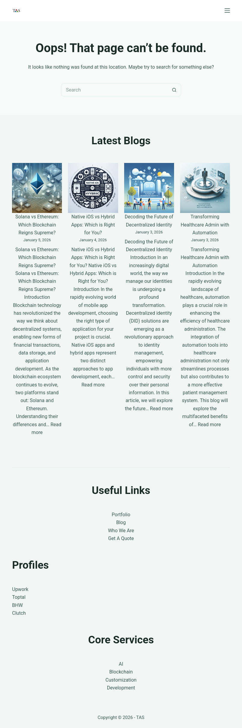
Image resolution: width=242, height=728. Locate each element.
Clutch (19, 613)
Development (121, 688)
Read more (93, 385)
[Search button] (174, 90)
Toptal (19, 597)
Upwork (20, 589)
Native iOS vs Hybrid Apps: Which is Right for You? (93, 225)
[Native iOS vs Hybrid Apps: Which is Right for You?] (93, 188)
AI (121, 664)
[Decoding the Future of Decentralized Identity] (149, 188)
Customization (121, 680)
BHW (17, 605)
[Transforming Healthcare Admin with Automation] (205, 188)
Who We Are (121, 530)
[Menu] (227, 10)
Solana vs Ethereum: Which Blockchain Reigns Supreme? (37, 225)
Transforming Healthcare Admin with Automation (205, 225)
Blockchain (121, 672)
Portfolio (121, 514)
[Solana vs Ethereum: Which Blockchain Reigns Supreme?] (37, 188)
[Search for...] (114, 90)
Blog (121, 522)
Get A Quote (121, 538)
